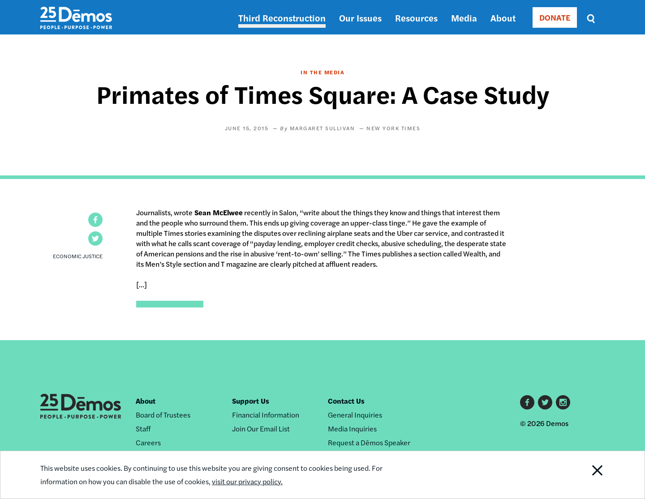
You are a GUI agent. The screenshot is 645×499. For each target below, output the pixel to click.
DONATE (554, 17)
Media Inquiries (352, 428)
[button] (95, 220)
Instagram (563, 402)
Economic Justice (78, 256)
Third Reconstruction (282, 17)
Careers (148, 442)
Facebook (527, 402)
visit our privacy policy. (247, 481)
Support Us (250, 401)
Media (464, 17)
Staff (143, 428)
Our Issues (360, 17)
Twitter (545, 402)
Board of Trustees (163, 414)
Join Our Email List (261, 428)
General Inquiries (355, 414)
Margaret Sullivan (322, 128)
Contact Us (346, 401)
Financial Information (265, 414)
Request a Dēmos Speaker (369, 442)
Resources (416, 17)
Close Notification (586, 475)
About (503, 17)
